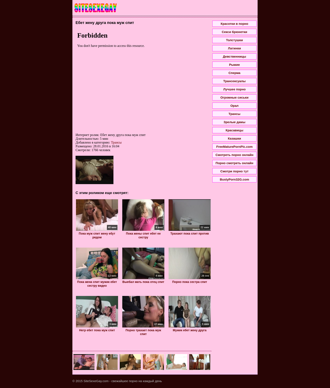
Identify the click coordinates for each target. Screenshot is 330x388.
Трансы (116, 142)
